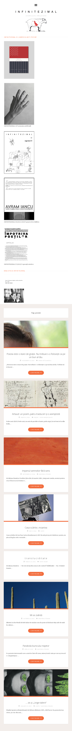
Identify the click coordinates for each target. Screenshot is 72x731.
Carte (42, 531)
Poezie (36, 417)
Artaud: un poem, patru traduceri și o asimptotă (36, 413)
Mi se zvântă (36, 615)
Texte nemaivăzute (46, 417)
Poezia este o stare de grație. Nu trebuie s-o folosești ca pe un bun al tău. (36, 355)
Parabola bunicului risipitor (36, 645)
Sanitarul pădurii (45, 474)
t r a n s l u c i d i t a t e (36, 558)
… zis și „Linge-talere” (36, 702)
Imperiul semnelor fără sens (36, 470)
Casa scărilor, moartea (36, 527)
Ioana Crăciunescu (44, 360)
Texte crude (44, 561)
